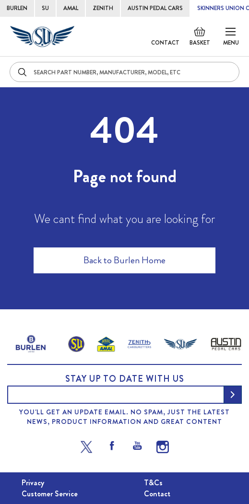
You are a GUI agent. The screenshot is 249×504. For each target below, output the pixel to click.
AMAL (70, 8)
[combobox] (124, 72)
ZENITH (103, 8)
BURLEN (17, 8)
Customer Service (50, 493)
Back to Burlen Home (124, 260)
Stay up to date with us (124, 379)
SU (45, 8)
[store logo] (42, 36)
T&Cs (153, 482)
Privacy (33, 482)
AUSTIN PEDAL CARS (155, 8)
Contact (165, 42)
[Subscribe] (233, 395)
